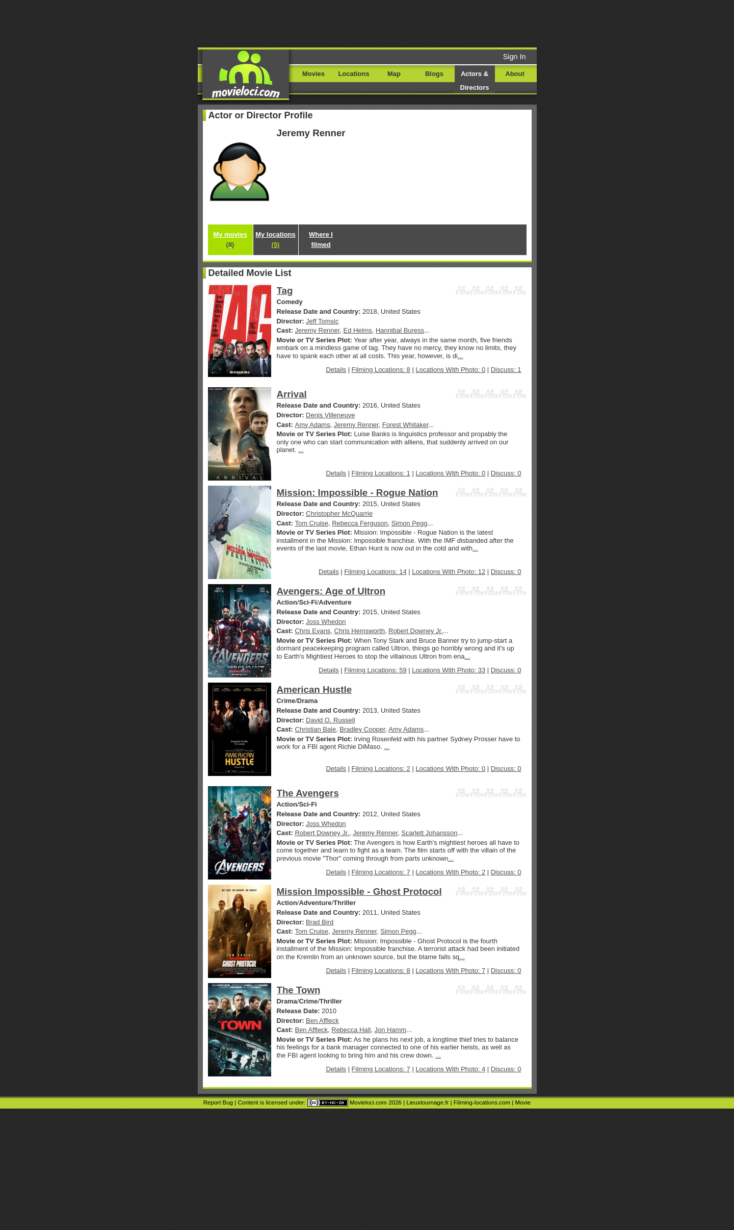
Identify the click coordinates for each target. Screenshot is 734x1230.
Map (394, 74)
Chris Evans (313, 631)
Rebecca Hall (351, 1030)
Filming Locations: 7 (381, 872)
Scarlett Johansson (429, 833)
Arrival (292, 394)
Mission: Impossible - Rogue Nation (357, 492)
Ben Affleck (322, 1020)
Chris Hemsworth (359, 631)
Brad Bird (319, 922)
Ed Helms (358, 330)
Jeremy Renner (317, 330)
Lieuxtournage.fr (427, 1102)
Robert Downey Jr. (415, 631)
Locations (353, 74)
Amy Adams (312, 425)
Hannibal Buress (400, 330)
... (460, 356)
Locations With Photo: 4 (450, 1069)
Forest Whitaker (405, 425)
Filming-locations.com (482, 1102)
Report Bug (218, 1102)
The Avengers (308, 793)
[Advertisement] (445, 23)
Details (336, 369)
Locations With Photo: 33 (448, 670)
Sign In (514, 57)
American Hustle (314, 689)
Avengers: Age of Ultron (331, 591)
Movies (313, 74)
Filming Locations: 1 (381, 473)
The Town (299, 990)
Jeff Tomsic (322, 321)
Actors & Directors (474, 80)
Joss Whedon (326, 621)
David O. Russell (330, 720)
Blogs (434, 74)
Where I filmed (321, 239)
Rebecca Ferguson (359, 523)
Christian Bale (315, 729)
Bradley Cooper (362, 729)
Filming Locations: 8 (381, 369)
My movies (230, 239)
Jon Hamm (391, 1030)
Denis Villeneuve (330, 415)
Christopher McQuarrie (339, 513)
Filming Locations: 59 (375, 670)
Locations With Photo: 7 (450, 970)
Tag (285, 290)
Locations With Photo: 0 (450, 369)
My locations (275, 239)
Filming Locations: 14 (375, 571)
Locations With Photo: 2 (450, 872)
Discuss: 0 (506, 473)
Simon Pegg (409, 523)
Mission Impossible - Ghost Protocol (359, 891)
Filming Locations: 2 (381, 768)
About (514, 74)
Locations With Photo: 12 (448, 571)
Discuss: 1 (506, 369)
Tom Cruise (312, 523)
